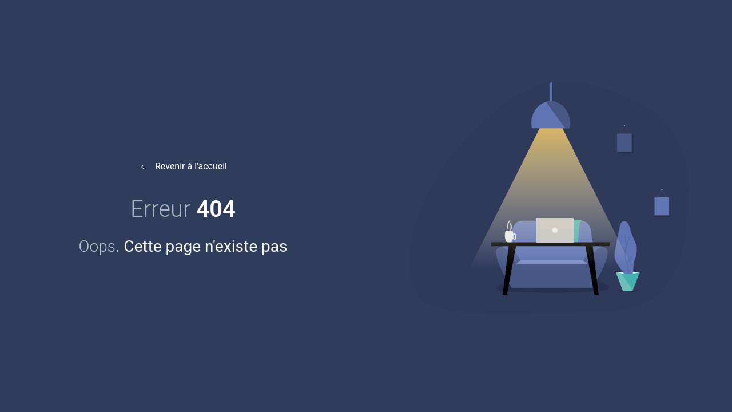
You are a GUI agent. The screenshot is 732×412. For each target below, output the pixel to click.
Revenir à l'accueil (183, 166)
